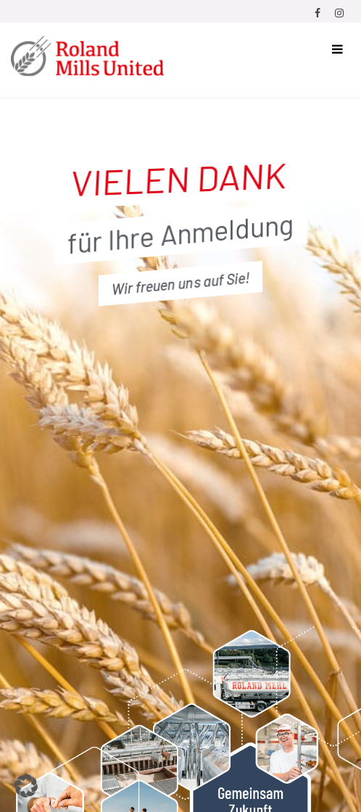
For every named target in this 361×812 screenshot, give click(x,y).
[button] (26, 786)
